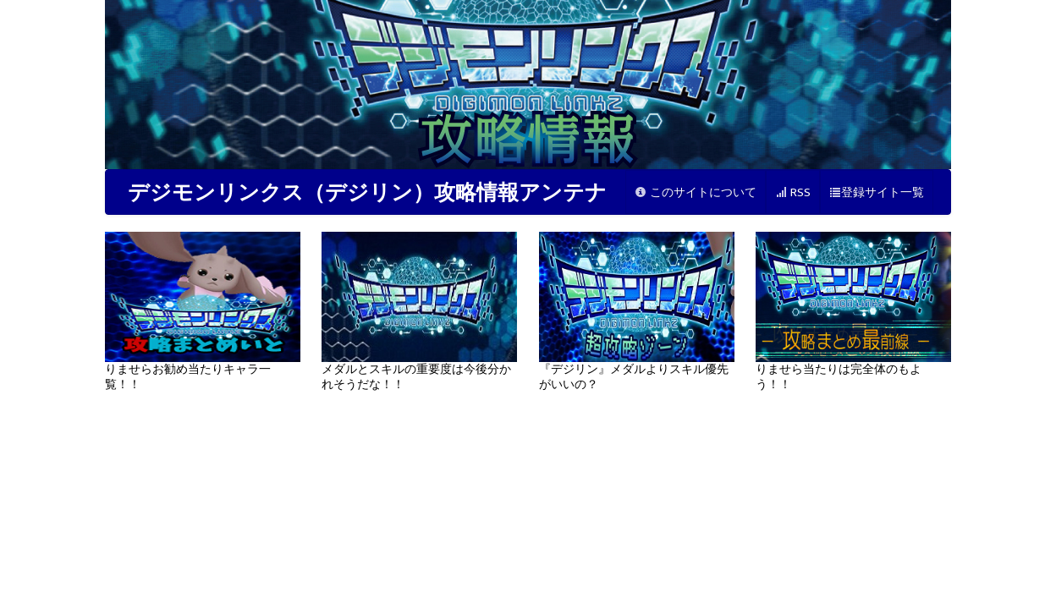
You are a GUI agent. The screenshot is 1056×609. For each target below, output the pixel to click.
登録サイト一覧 (876, 192)
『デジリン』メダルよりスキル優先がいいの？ (636, 311)
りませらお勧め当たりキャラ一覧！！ (202, 311)
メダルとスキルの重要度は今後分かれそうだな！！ (419, 311)
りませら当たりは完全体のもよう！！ (853, 311)
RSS (793, 192)
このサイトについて (695, 192)
